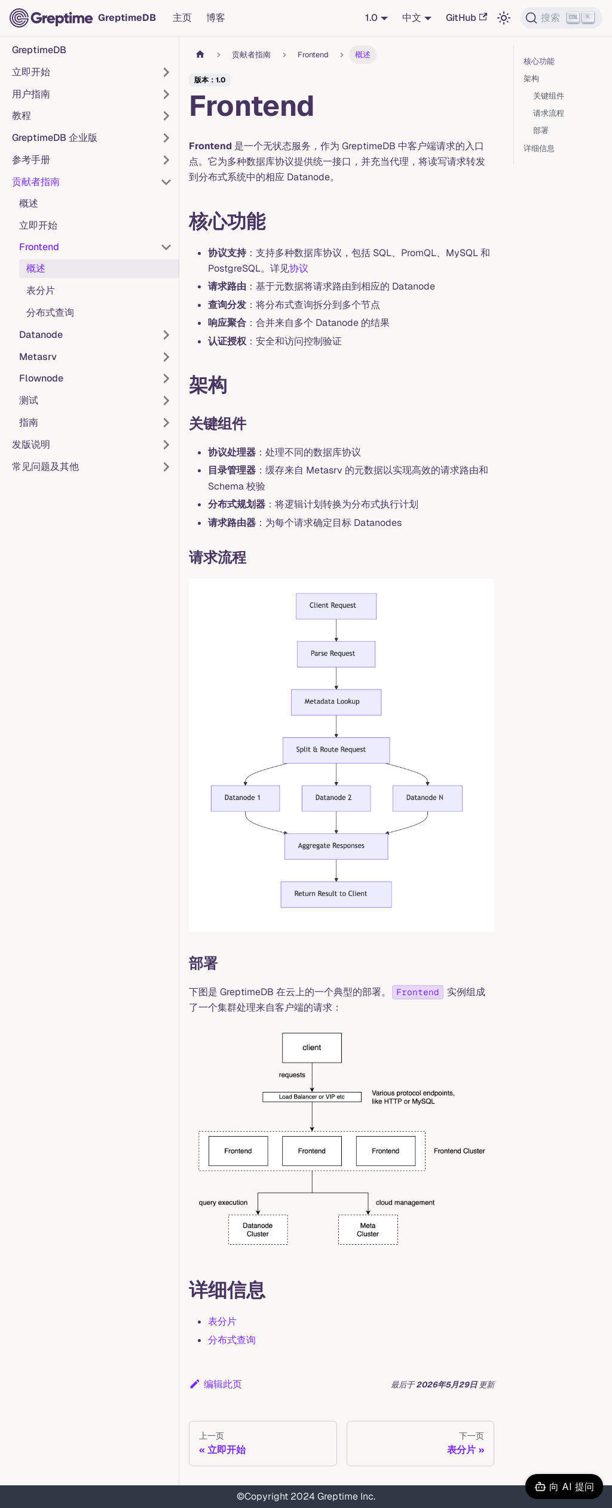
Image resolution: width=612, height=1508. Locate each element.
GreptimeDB (39, 50)
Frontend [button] (39, 247)
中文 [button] (411, 17)
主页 (182, 17)
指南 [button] (28, 422)
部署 (541, 130)
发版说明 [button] (31, 444)
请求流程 (548, 113)
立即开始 (38, 225)
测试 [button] (28, 400)
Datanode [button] (41, 334)
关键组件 (548, 96)
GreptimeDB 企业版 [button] (54, 137)
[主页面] (200, 54)
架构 (531, 78)
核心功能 (539, 61)
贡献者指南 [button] (36, 182)
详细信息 (539, 148)
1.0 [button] (371, 17)
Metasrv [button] (38, 356)
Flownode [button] (41, 378)
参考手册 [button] (31, 159)
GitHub (466, 17)
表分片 (40, 290)
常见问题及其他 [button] (45, 466)
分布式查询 (50, 312)
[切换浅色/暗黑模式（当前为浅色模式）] (503, 17)
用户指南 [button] (31, 94)
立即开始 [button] (31, 72)
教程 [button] (21, 115)
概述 (28, 203)
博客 (215, 17)
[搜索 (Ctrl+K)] (561, 18)
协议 (298, 268)
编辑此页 (215, 1384)
